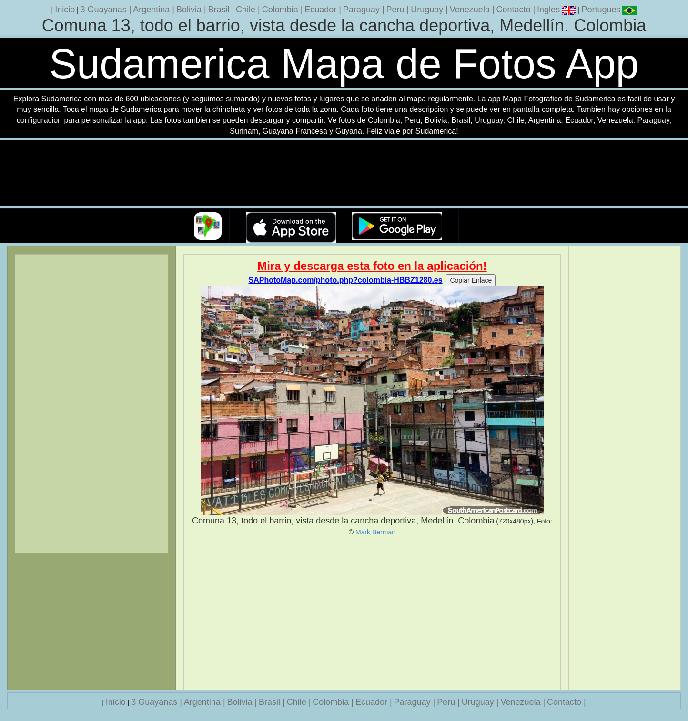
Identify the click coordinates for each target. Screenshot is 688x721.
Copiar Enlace (471, 280)
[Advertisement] (372, 613)
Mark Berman (375, 532)
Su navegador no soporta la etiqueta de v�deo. (344, 173)
